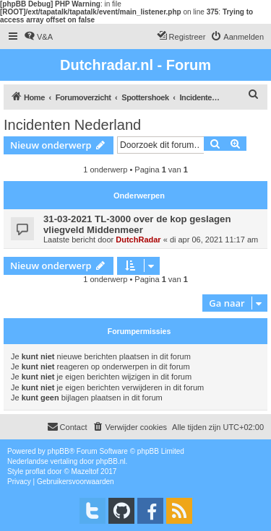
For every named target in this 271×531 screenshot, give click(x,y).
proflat (35, 471)
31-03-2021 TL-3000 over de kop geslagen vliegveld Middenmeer (137, 224)
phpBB (58, 451)
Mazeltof (85, 471)
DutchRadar (138, 239)
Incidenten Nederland (72, 125)
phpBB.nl (111, 461)
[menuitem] (38, 36)
